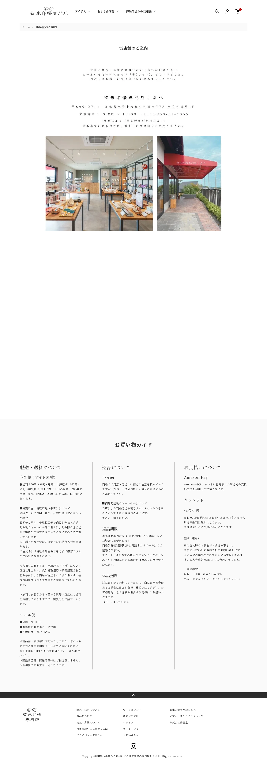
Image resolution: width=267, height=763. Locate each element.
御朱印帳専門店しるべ (183, 709)
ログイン (128, 722)
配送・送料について (88, 709)
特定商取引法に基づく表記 (92, 728)
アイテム (80, 11)
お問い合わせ (131, 735)
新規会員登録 (131, 716)
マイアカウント (132, 709)
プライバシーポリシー (90, 735)
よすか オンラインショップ (187, 716)
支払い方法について (88, 722)
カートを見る (131, 728)
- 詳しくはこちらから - (116, 602)
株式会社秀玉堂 (179, 722)
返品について (84, 716)
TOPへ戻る (133, 695)
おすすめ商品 (106, 11)
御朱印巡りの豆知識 (139, 11)
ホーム (25, 27)
